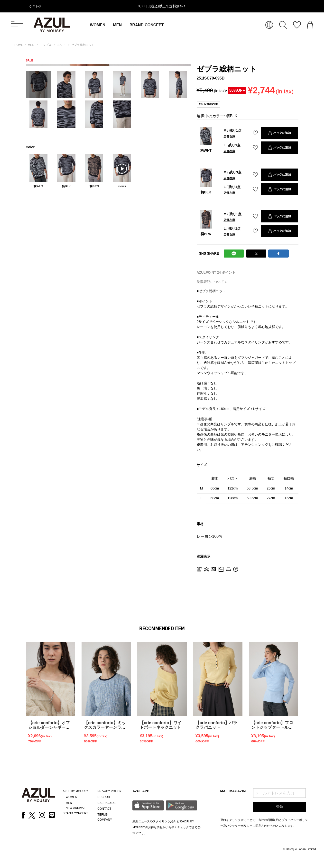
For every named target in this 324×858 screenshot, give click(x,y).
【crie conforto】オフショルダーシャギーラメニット (49, 727)
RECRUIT (103, 797)
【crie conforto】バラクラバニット (216, 725)
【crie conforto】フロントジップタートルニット (272, 727)
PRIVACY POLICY (109, 791)
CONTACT (104, 808)
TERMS (102, 814)
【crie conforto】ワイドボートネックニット (161, 725)
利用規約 (273, 820)
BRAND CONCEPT (147, 25)
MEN (117, 25)
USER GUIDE (106, 803)
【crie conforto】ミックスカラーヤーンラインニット (105, 727)
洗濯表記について (212, 282)
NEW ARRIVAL (75, 808)
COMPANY (104, 819)
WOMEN (97, 25)
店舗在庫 (229, 136)
